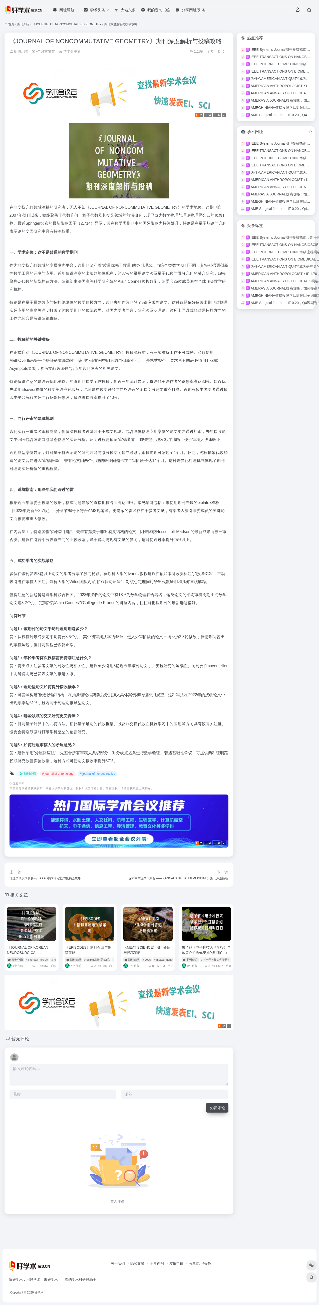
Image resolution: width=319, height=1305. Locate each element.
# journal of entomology (58, 773)
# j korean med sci (37, 959)
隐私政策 (137, 1263)
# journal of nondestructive (97, 773)
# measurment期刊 (165, 959)
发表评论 (217, 1108)
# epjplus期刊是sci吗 (96, 959)
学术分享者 (70, 51)
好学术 (39, 1292)
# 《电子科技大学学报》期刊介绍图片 (224, 959)
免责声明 (157, 1263)
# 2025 (146, 959)
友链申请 (176, 1263)
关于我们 (118, 1263)
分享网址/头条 (200, 1263)
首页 (11, 24)
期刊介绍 (23, 24)
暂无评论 (20, 1038)
